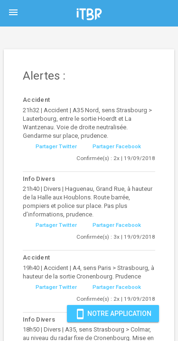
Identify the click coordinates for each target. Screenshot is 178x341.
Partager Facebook (117, 146)
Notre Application (113, 313)
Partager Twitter (56, 146)
